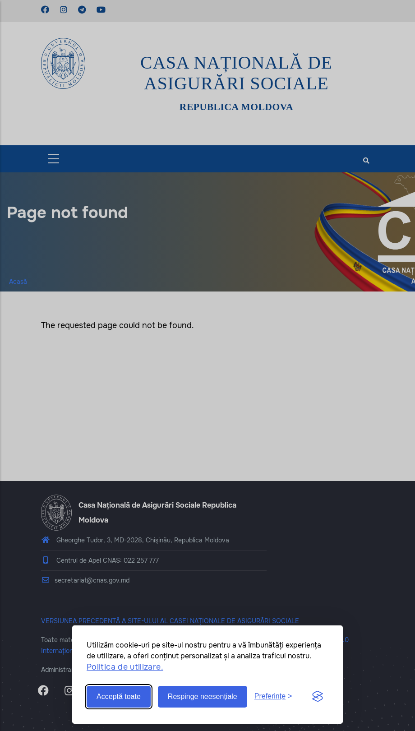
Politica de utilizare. (125, 667)
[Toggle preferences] (273, 696)
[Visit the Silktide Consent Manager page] (317, 697)
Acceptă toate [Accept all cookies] (119, 696)
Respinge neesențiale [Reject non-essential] (202, 696)
